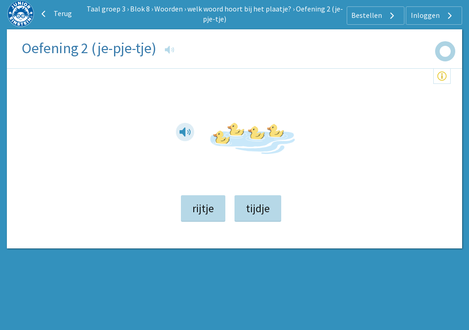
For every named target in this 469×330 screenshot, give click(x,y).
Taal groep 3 (106, 8)
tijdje (258, 208)
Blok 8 (140, 8)
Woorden (168, 8)
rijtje (203, 208)
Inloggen (432, 16)
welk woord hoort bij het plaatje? (239, 8)
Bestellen (374, 16)
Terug (55, 14)
